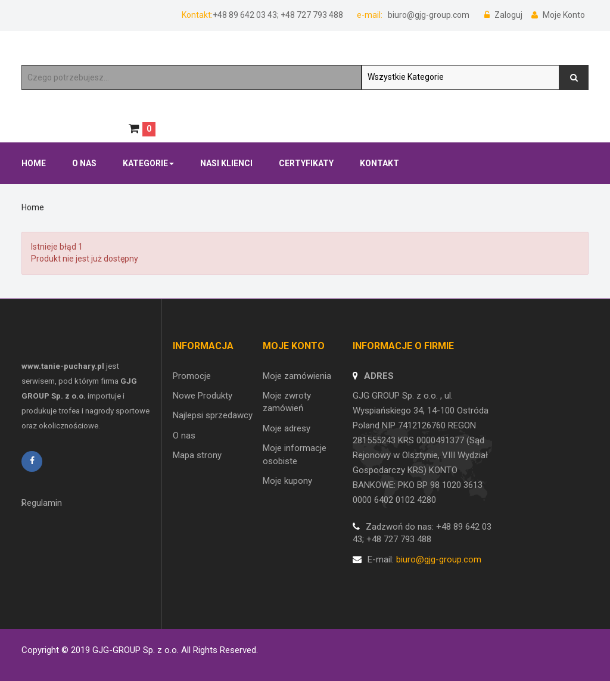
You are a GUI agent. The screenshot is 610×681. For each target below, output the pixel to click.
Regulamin (41, 502)
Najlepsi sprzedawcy (213, 415)
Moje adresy (286, 428)
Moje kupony (287, 480)
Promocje (192, 376)
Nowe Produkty (202, 395)
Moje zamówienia (297, 376)
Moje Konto (558, 15)
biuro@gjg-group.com (427, 15)
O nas (184, 435)
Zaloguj (504, 15)
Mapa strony (197, 455)
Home (32, 207)
